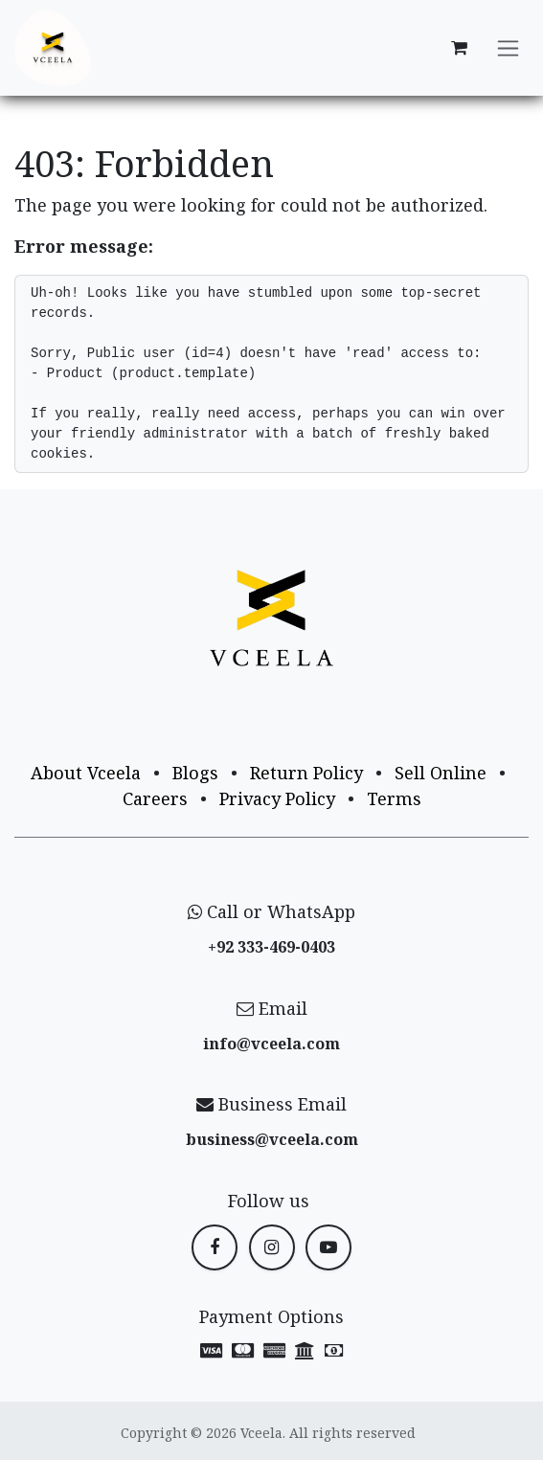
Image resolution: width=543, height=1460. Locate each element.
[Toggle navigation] (508, 48)
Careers (155, 798)
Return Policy (306, 772)
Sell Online (440, 772)
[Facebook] (215, 1247)
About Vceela (86, 772)
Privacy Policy (277, 798)
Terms (394, 798)
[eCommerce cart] (459, 48)
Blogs (195, 772)
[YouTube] (328, 1247)
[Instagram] (272, 1247)
